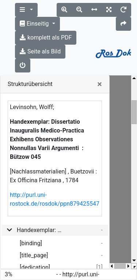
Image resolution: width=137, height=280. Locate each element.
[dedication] (35, 267)
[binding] (31, 243)
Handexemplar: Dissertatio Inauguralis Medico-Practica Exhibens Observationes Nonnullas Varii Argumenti (39, 230)
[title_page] (34, 255)
